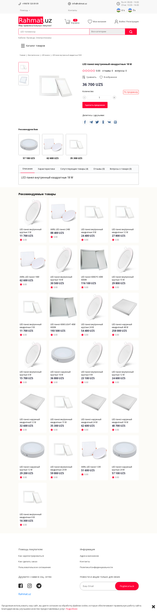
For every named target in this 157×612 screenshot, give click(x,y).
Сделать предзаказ (95, 105)
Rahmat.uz (24, 594)
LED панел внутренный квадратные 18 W (66, 55)
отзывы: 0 (107, 70)
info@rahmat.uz (79, 3)
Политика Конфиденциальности (96, 567)
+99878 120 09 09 (30, 3)
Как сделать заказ (27, 561)
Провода (31, 37)
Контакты (72, 10)
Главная (22, 55)
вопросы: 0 (121, 70)
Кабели (21, 37)
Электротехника (43, 37)
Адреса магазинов (89, 555)
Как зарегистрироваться (31, 555)
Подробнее (71, 608)
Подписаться (127, 586)
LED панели (46, 55)
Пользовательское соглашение (34, 567)
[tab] (27, 169)
